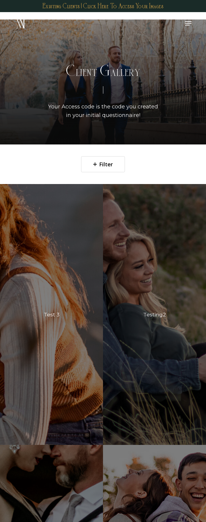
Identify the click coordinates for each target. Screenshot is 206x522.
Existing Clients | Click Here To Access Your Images (103, 6)
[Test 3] (51, 314)
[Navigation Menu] (188, 23)
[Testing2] (154, 314)
